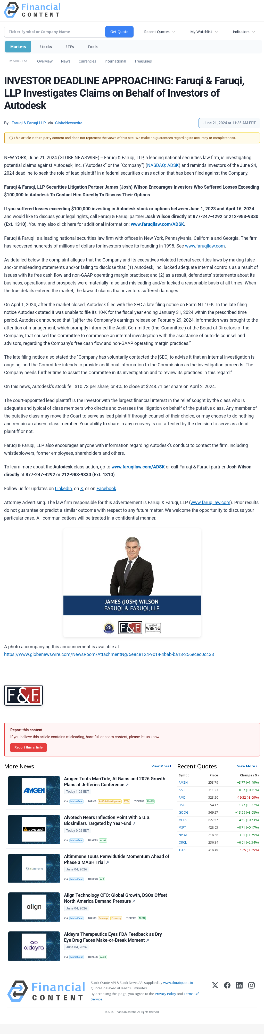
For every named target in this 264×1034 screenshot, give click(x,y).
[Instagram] (251, 1001)
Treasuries (143, 61)
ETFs (69, 46)
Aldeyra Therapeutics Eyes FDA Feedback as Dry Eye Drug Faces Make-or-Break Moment (113, 945)
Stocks (45, 46)
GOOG (183, 812)
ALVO (105, 843)
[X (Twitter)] (215, 1001)
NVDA (183, 835)
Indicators (241, 31)
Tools (92, 46)
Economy (119, 924)
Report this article (28, 747)
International (115, 61)
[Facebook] (227, 1001)
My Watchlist (201, 31)
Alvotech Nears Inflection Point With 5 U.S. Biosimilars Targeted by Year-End (107, 823)
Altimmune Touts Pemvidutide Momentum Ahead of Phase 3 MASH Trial (114, 863)
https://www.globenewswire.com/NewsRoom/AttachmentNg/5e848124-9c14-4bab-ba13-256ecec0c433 (109, 654)
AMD (182, 797)
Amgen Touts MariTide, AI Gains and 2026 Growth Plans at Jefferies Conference (115, 782)
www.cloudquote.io (178, 992)
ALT (104, 884)
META (183, 820)
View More (160, 766)
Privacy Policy (165, 1003)
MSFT (182, 827)
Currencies (87, 61)
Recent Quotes (157, 31)
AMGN (154, 802)
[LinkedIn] (239, 1001)
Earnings (105, 924)
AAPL (182, 790)
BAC (182, 805)
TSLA (182, 850)
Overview (45, 61)
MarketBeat (77, 802)
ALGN (145, 924)
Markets (18, 46)
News (65, 61)
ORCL (183, 842)
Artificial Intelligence (112, 802)
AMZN (183, 782)
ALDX (105, 965)
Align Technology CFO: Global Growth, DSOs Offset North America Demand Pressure (116, 904)
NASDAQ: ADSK (163, 165)
